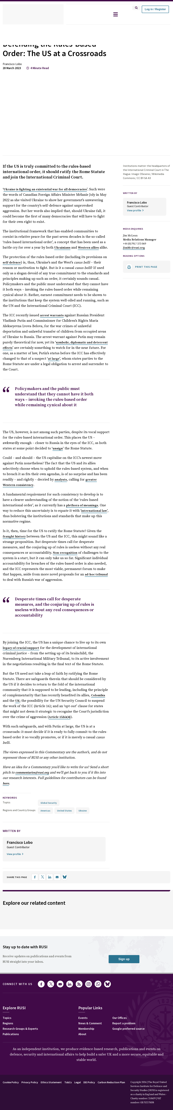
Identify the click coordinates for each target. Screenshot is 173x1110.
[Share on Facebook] (38, 870)
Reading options (135, 265)
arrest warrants (51, 319)
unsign (42, 447)
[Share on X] (45, 870)
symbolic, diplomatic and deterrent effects (56, 346)
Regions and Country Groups (19, 803)
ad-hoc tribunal (73, 568)
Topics (6, 795)
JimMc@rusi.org (133, 257)
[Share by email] (60, 870)
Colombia (58, 689)
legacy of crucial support (21, 641)
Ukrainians (40, 252)
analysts (58, 478)
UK (80, 689)
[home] (33, 14)
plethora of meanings (59, 504)
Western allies (66, 252)
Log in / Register (155, 9)
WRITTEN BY (131, 202)
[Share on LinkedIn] (53, 870)
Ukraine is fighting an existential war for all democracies (44, 199)
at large (21, 363)
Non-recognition (36, 546)
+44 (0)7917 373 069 (135, 253)
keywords (11, 790)
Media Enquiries (134, 238)
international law (67, 509)
